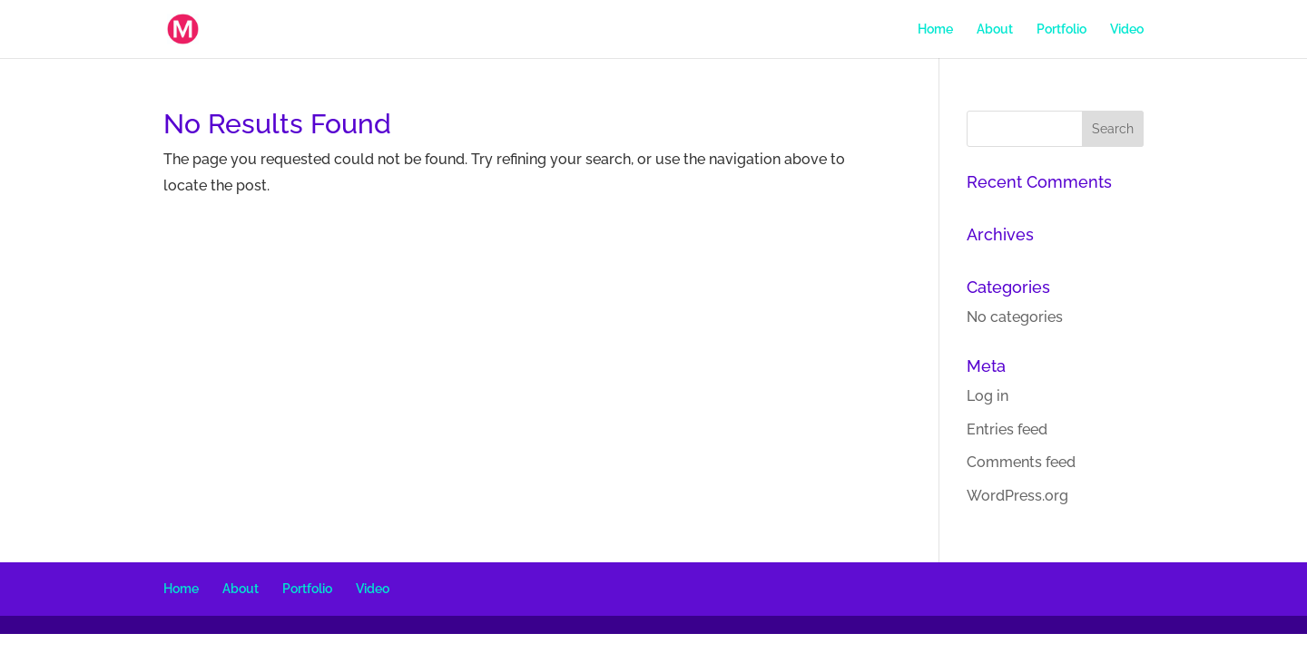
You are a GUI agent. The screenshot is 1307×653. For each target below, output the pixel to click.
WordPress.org (1017, 495)
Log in (987, 395)
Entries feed (1007, 429)
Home (935, 29)
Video (1127, 29)
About (995, 29)
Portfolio (1061, 29)
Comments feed (1021, 462)
